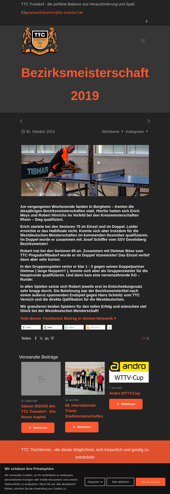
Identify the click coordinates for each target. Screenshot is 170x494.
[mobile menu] (143, 40)
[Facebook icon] (146, 21)
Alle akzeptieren (150, 481)
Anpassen (93, 481)
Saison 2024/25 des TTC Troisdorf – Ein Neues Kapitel (38, 411)
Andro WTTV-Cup (124, 393)
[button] (31, 327)
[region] (85, 478)
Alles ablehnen (120, 481)
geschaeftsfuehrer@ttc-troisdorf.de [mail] (54, 12)
